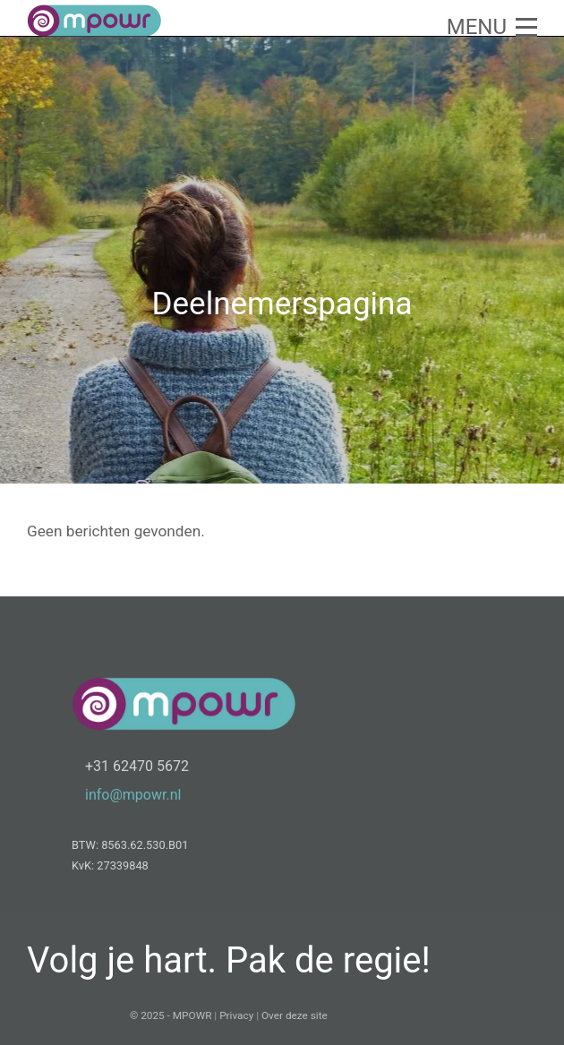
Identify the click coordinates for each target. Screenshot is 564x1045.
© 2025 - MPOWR (170, 1015)
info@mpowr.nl (133, 794)
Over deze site (294, 1015)
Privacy (236, 1015)
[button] (492, 27)
